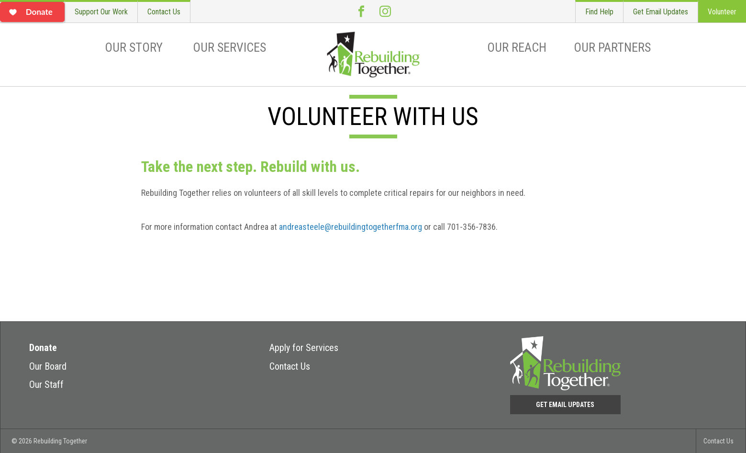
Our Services (229, 47)
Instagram (385, 11)
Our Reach (516, 47)
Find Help (599, 11)
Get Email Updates (660, 11)
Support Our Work (101, 11)
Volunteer (722, 11)
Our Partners (612, 47)
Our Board (48, 366)
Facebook (361, 11)
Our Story (134, 47)
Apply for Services (303, 347)
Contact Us (163, 11)
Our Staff (46, 384)
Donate (43, 347)
